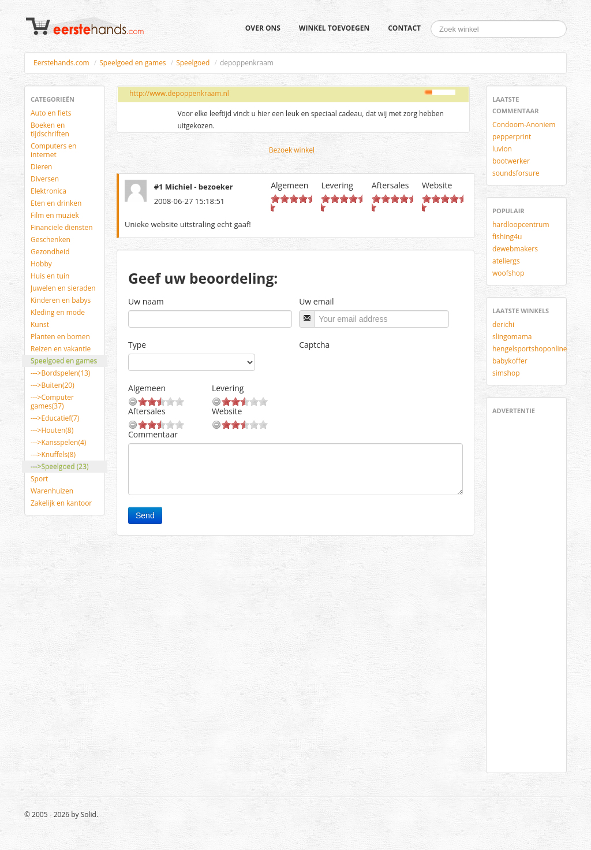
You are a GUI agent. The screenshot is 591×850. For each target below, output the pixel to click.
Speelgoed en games (132, 63)
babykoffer (510, 361)
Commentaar (153, 434)
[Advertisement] (527, 591)
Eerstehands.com (61, 63)
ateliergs (506, 261)
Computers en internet (53, 150)
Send (145, 515)
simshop (506, 373)
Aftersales (390, 185)
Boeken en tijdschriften (50, 129)
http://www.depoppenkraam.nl (179, 93)
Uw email (316, 301)
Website (437, 185)
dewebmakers (515, 249)
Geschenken (50, 239)
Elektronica (48, 191)
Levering (337, 185)
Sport (39, 479)
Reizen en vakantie (61, 349)
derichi (503, 324)
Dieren (41, 167)
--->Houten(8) (52, 430)
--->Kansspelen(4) (58, 442)
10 (270, 207)
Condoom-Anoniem (523, 124)
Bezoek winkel (292, 150)
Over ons (262, 28)
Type (137, 344)
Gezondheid (50, 252)
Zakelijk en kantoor (61, 503)
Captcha (314, 344)
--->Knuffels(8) (53, 454)
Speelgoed (193, 63)
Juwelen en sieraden (63, 288)
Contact (404, 28)
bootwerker (511, 161)
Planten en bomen (60, 337)
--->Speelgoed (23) (60, 467)
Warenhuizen (52, 491)
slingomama (512, 337)
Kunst (40, 324)
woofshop (508, 273)
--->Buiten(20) (52, 385)
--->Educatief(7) (55, 418)
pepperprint (511, 137)
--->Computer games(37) (52, 401)
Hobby (41, 264)
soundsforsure (516, 173)
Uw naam (146, 301)
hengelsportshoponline (529, 349)
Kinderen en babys (61, 300)
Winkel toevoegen (334, 28)
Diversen (45, 179)
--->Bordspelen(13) (60, 373)
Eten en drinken (56, 203)
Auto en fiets (51, 113)
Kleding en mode (58, 312)
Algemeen (289, 185)
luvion (502, 149)
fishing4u (507, 237)
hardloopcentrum (520, 224)
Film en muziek (55, 215)
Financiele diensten (62, 227)
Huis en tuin (50, 276)
